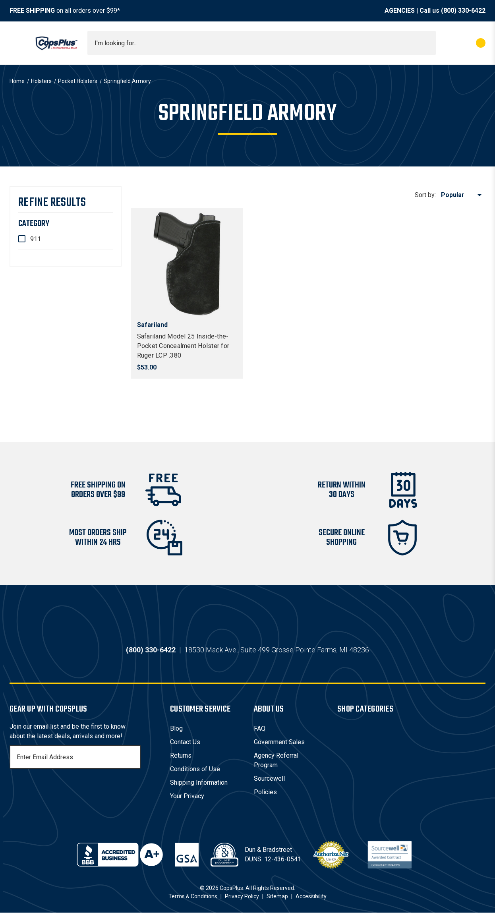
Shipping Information (199, 783)
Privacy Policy (242, 897)
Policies (265, 792)
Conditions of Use (195, 769)
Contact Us (185, 742)
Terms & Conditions (192, 897)
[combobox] (261, 43)
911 (35, 239)
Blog (176, 729)
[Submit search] (427, 43)
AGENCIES (400, 10)
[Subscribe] (133, 757)
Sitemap (277, 897)
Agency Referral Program (276, 760)
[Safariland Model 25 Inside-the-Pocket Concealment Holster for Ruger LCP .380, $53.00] (187, 263)
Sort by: (425, 195)
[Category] (65, 223)
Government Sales (279, 742)
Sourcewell (269, 779)
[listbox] (462, 195)
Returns (180, 756)
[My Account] (445, 43)
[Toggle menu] (17, 43)
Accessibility (311, 897)
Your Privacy (187, 796)
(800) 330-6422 (463, 10)
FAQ (259, 729)
